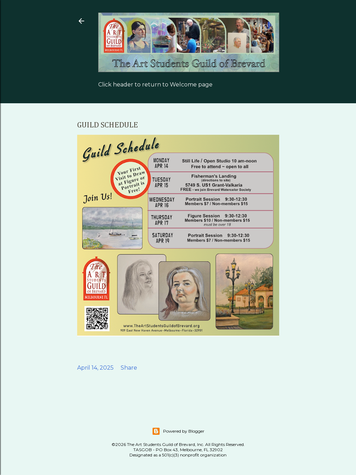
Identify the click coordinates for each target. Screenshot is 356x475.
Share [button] (129, 367)
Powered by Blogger (178, 431)
